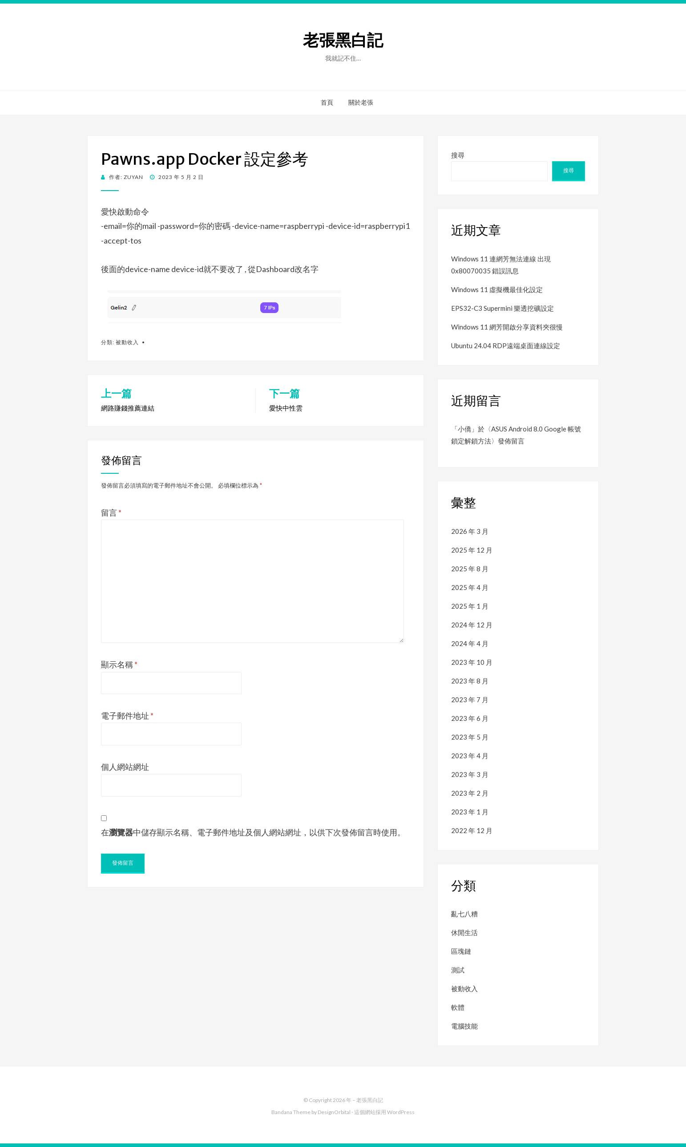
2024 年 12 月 (471, 625)
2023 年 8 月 (469, 681)
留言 (111, 512)
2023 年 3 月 (469, 774)
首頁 (327, 102)
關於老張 (360, 102)
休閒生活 (464, 932)
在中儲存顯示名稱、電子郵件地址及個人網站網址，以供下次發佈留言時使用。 (253, 832)
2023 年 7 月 (469, 700)
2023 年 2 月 (469, 793)
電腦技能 (464, 1026)
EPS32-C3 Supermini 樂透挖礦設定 (502, 308)
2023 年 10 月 (471, 662)
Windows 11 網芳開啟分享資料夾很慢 (507, 327)
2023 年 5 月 (469, 737)
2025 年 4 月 (469, 587)
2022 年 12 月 (471, 830)
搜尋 (457, 155)
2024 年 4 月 (469, 643)
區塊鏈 (461, 951)
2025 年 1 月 (469, 606)
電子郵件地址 (127, 715)
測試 (457, 970)
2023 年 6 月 (469, 718)
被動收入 (127, 342)
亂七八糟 (464, 914)
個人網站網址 (125, 767)
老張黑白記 (343, 40)
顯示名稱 (119, 664)
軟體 (457, 1007)
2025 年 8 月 (469, 569)
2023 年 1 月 (469, 812)
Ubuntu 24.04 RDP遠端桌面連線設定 (505, 346)
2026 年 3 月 (469, 531)
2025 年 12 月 (471, 550)
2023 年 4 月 (469, 756)
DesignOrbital (334, 1112)
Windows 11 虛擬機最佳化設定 (497, 289)
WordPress (401, 1112)
